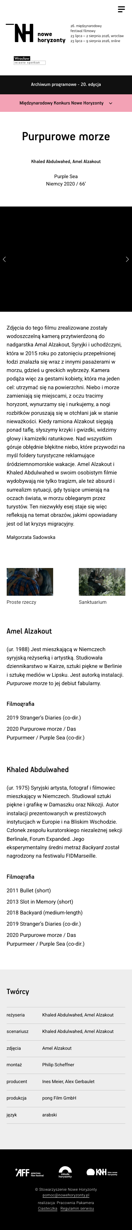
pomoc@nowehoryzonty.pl (66, 1195)
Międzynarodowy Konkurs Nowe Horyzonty (61, 103)
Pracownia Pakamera (75, 1203)
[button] (127, 259)
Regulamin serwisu (77, 1208)
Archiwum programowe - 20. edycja (66, 84)
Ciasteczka (47, 1208)
